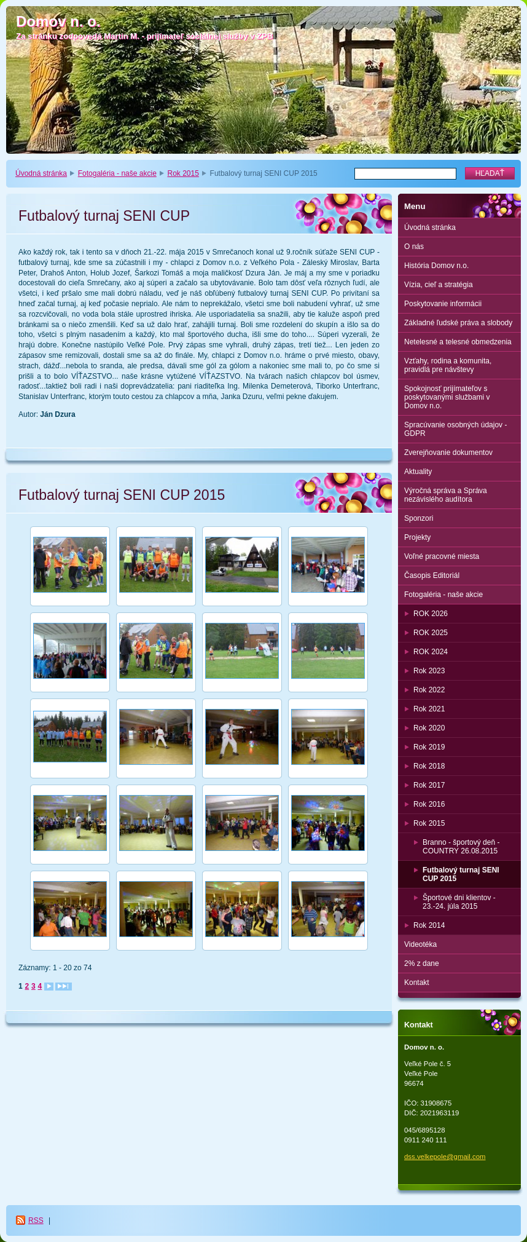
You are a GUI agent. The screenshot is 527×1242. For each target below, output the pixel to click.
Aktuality (418, 471)
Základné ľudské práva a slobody (458, 322)
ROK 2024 (430, 651)
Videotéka (420, 944)
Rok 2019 (429, 747)
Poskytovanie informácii (443, 303)
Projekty (417, 537)
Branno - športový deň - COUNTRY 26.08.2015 (461, 846)
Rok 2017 (429, 785)
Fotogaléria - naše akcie (117, 173)
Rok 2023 (429, 670)
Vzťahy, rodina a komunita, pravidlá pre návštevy (447, 365)
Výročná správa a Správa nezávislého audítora (445, 495)
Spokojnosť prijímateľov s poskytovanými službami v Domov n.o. (447, 397)
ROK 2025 (430, 632)
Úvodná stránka (41, 173)
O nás (414, 246)
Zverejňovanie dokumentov (448, 452)
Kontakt (416, 982)
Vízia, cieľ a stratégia (438, 284)
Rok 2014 (429, 925)
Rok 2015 (183, 173)
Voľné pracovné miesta (441, 556)
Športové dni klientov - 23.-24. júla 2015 (459, 902)
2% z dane (421, 963)
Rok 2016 (429, 804)
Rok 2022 (429, 690)
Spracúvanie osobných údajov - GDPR (455, 429)
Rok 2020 (429, 728)
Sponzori (418, 518)
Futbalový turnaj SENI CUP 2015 (461, 874)
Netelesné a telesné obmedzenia (458, 342)
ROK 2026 (430, 613)
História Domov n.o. (436, 265)
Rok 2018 (429, 766)
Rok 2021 (429, 709)
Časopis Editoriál (431, 575)
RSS (36, 1220)
